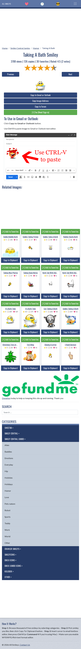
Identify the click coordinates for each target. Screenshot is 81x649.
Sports (7, 517)
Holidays (9, 484)
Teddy (7, 523)
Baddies (8, 451)
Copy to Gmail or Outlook (40, 95)
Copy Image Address (40, 100)
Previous (10, 74)
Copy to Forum (40, 106)
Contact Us (25, 645)
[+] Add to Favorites (10, 231)
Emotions (9, 458)
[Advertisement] (40, 27)
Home (5, 48)
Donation (6, 398)
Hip (6, 471)
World (7, 536)
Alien (7, 445)
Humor (36, 48)
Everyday (9, 464)
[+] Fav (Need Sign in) (40, 112)
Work (7, 530)
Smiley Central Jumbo (20, 48)
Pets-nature (10, 504)
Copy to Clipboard (11, 260)
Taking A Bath (48, 48)
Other (7, 543)
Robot (7, 510)
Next (70, 74)
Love (7, 497)
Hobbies (9, 477)
